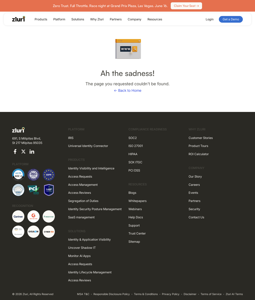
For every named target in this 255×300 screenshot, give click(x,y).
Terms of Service (211, 294)
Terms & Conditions (146, 294)
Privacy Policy (170, 294)
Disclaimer (190, 294)
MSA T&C (83, 294)
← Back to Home (127, 90)
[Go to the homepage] (19, 19)
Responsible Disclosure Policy (111, 294)
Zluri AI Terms (234, 294)
